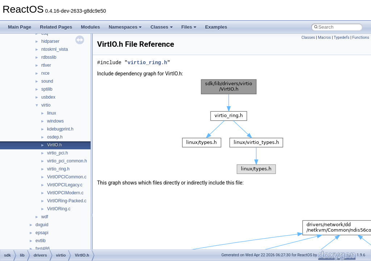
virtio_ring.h (58, 168)
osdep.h (55, 137)
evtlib (41, 240)
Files (189, 27)
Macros (324, 37)
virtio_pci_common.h (67, 160)
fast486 (43, 248)
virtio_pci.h (57, 153)
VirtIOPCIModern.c (65, 192)
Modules (90, 27)
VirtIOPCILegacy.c (65, 184)
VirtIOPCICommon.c (66, 176)
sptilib (47, 89)
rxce (45, 73)
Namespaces (125, 27)
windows (55, 121)
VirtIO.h (54, 145)
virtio (45, 105)
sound (47, 81)
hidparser (50, 41)
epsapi (42, 232)
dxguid (42, 224)
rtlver (46, 65)
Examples (216, 27)
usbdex (48, 97)
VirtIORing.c (58, 208)
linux (51, 113)
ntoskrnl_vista (54, 49)
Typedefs (342, 37)
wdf (44, 216)
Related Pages (56, 27)
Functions (360, 37)
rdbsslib (48, 57)
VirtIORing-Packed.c (67, 200)
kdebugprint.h (60, 129)
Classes (161, 27)
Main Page (19, 27)
